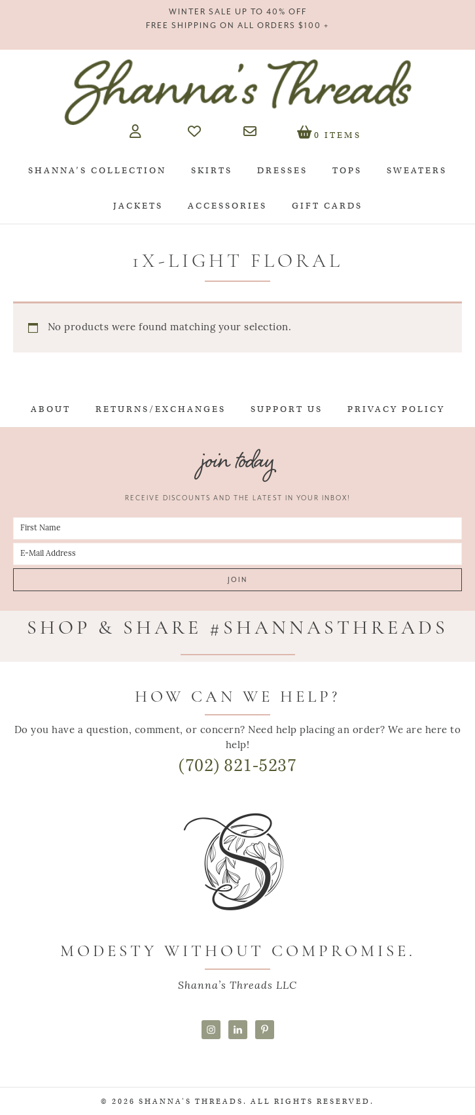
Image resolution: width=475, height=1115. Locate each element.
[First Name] (237, 528)
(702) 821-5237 (237, 765)
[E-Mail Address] (237, 554)
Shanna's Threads (237, 92)
